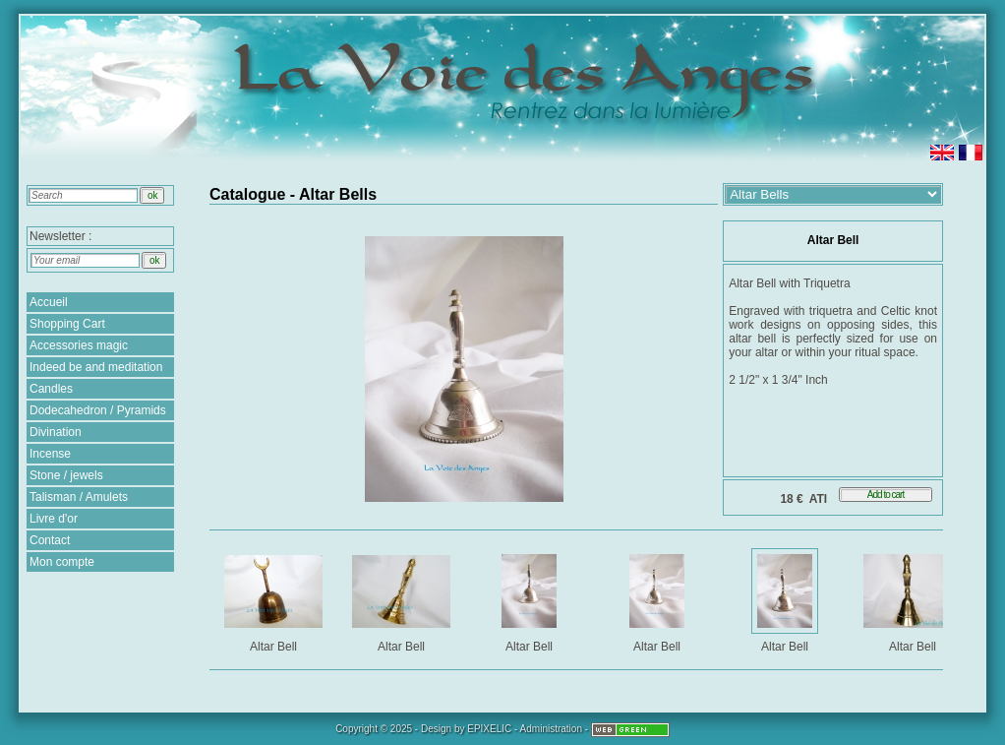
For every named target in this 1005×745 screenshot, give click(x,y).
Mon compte (62, 562)
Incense (50, 454)
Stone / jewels (66, 475)
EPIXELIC (489, 728)
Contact (50, 540)
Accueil (49, 302)
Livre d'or (54, 519)
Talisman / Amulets (79, 497)
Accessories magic (79, 345)
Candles (51, 389)
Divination (56, 432)
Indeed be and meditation (96, 367)
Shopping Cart (67, 324)
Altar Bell (274, 599)
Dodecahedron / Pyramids (98, 410)
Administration (551, 728)
